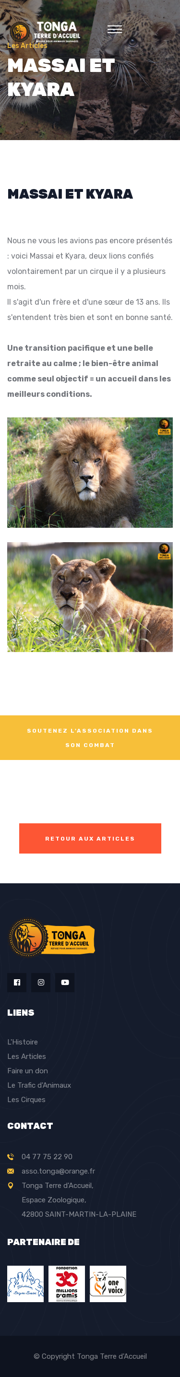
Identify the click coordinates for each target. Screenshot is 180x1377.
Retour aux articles (90, 838)
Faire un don (27, 1071)
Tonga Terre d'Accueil (112, 1356)
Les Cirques (26, 1099)
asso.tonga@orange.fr (58, 1171)
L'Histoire (22, 1042)
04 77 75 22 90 (47, 1156)
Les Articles (26, 1056)
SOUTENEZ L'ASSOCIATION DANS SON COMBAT (90, 737)
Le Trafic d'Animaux (39, 1085)
